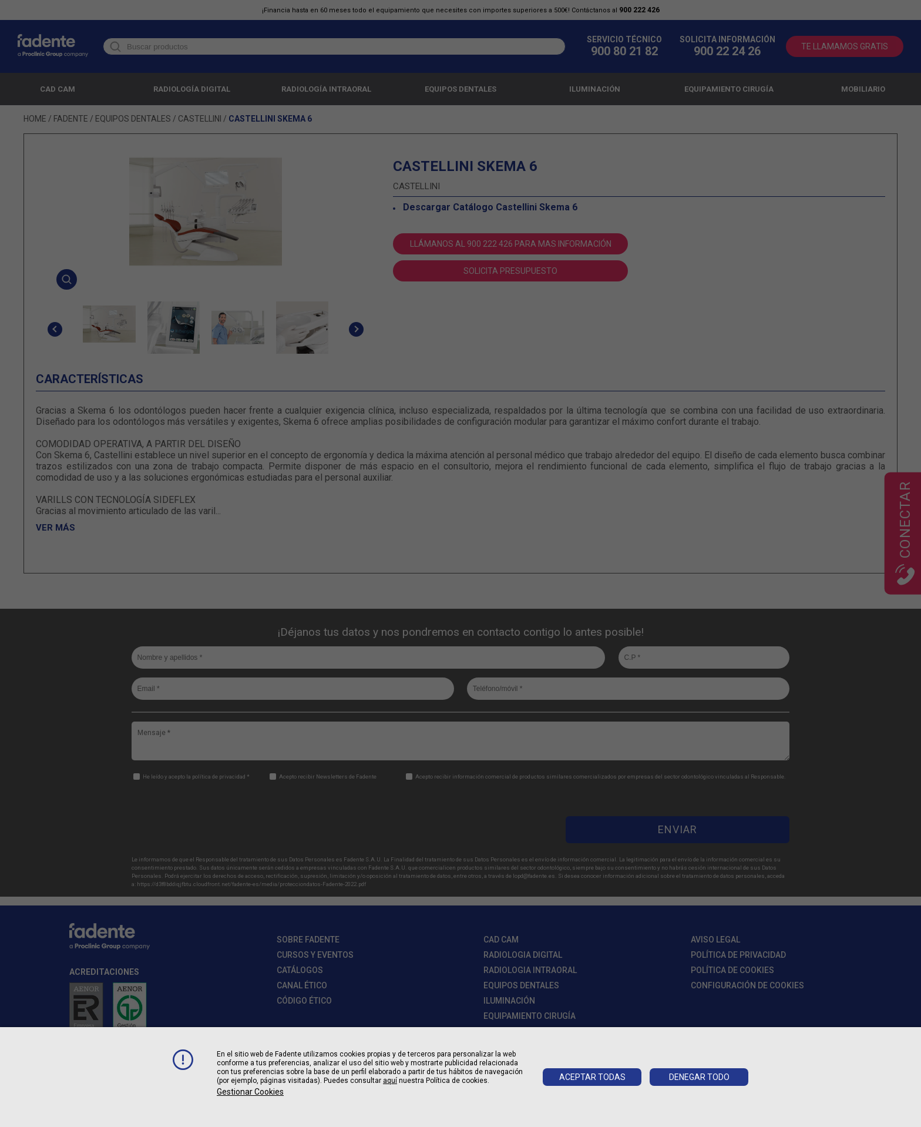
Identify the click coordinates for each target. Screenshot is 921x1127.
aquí (390, 1080)
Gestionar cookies (250, 1091)
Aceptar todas (592, 1077)
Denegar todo (699, 1077)
